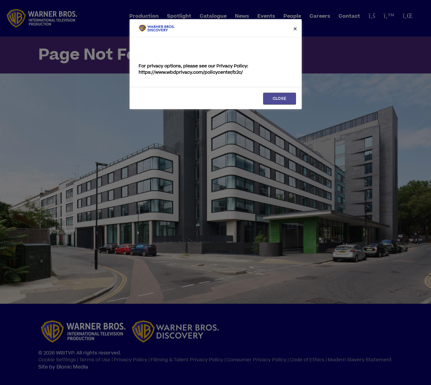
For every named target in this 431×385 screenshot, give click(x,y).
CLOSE (279, 98)
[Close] (295, 28)
